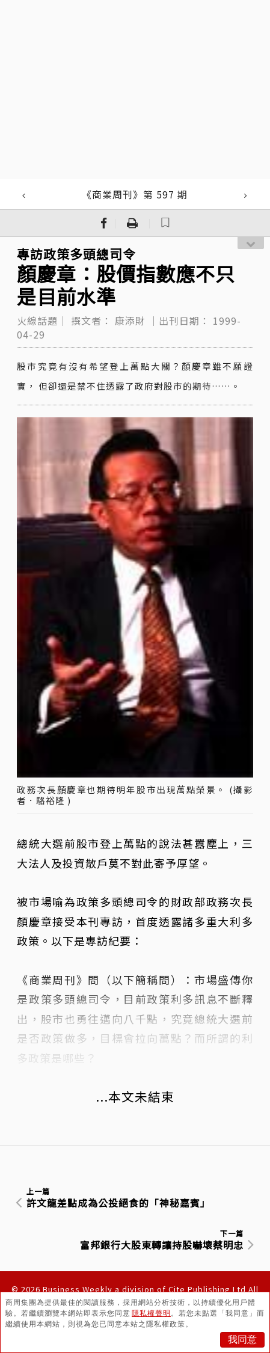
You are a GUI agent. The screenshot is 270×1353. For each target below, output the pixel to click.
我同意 (242, 1339)
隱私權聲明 (151, 1313)
